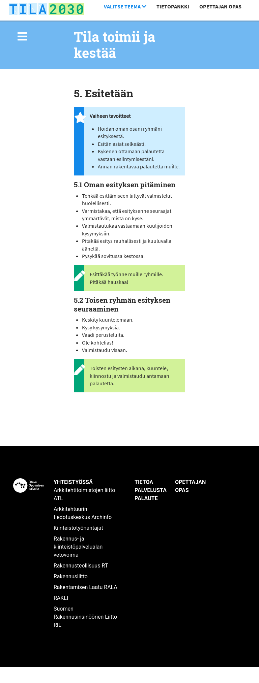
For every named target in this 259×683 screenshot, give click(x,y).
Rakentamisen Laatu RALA (85, 587)
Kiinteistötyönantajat (78, 528)
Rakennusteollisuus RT (81, 565)
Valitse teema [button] (125, 6)
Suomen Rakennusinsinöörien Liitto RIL (85, 617)
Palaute (146, 498)
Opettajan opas (220, 6)
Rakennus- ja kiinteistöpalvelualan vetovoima (78, 546)
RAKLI (61, 598)
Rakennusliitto (71, 576)
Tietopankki (172, 6)
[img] (22, 36)
